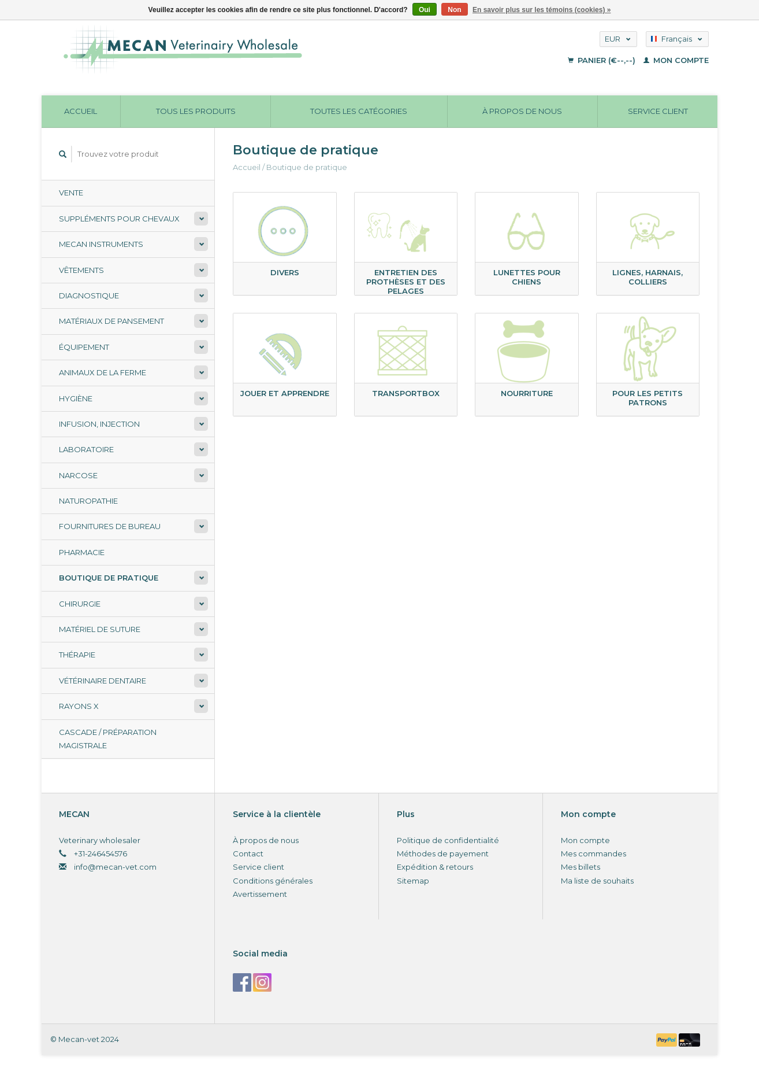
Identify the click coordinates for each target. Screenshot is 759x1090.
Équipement (84, 347)
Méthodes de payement (443, 853)
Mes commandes (593, 853)
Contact (248, 853)
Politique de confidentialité (448, 840)
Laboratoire (86, 449)
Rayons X (79, 706)
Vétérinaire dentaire (102, 680)
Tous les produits (196, 111)
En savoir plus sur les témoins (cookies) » (541, 10)
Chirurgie (80, 603)
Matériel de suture (99, 629)
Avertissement (260, 894)
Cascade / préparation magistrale (108, 738)
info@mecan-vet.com (115, 866)
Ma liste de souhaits (597, 880)
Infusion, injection (99, 423)
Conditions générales (272, 880)
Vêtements (81, 270)
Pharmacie (82, 552)
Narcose (78, 475)
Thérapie (77, 654)
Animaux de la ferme (102, 372)
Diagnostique (89, 295)
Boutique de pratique (108, 577)
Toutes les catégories (358, 111)
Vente (71, 192)
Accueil (80, 111)
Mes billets (580, 866)
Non (454, 10)
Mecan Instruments (101, 244)
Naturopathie (88, 500)
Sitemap (413, 880)
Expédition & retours (435, 866)
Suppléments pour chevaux (119, 218)
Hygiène (75, 398)
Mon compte (676, 60)
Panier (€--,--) (603, 60)
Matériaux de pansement (111, 321)
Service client (658, 111)
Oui (424, 10)
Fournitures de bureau (110, 526)
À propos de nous (522, 111)
